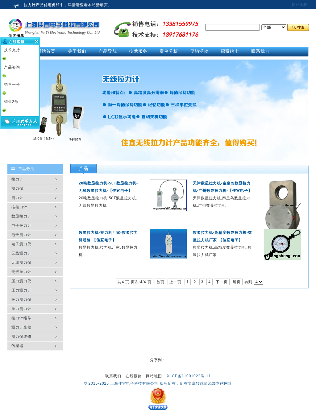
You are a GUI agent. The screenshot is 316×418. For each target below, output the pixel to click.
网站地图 (300, 4)
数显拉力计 (21, 216)
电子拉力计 (21, 225)
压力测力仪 (21, 281)
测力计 (17, 198)
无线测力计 (21, 253)
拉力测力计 (21, 309)
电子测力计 (21, 235)
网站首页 (46, 51)
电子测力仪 (21, 244)
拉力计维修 (21, 318)
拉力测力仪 (21, 299)
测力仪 (17, 188)
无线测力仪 (21, 262)
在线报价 (134, 376)
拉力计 (17, 179)
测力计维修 (21, 327)
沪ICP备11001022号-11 (189, 376)
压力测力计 (21, 290)
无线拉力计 (21, 272)
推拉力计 (19, 207)
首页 (160, 282)
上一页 (175, 282)
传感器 (17, 346)
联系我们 (113, 376)
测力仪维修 (21, 336)
